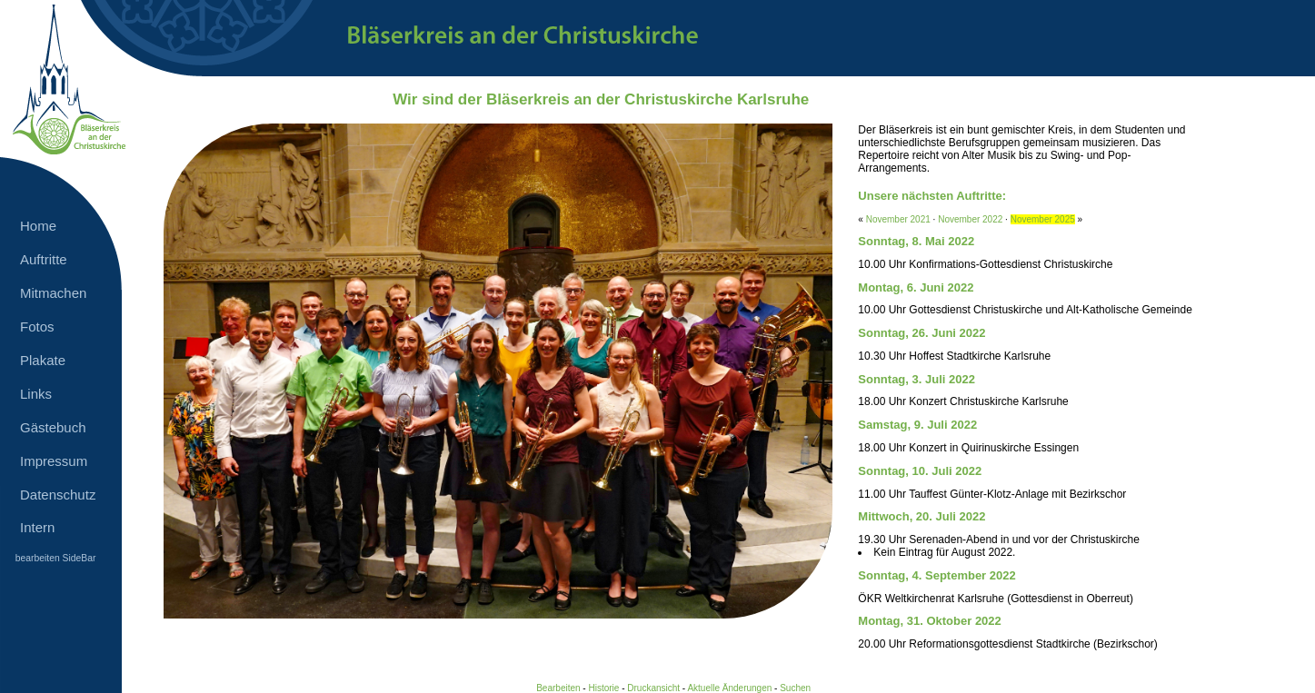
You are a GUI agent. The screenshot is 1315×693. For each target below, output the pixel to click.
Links (36, 393)
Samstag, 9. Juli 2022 (917, 424)
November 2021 (898, 219)
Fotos (37, 326)
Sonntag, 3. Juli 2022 (916, 379)
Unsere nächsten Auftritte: (932, 196)
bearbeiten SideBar (55, 558)
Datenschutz (57, 494)
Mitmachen (53, 293)
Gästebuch (53, 427)
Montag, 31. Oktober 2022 (929, 621)
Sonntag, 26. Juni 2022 (921, 333)
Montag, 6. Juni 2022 (915, 287)
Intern (37, 527)
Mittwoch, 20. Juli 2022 (921, 516)
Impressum (53, 461)
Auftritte (43, 259)
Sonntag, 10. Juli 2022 (919, 471)
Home (38, 225)
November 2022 (970, 219)
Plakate (42, 360)
